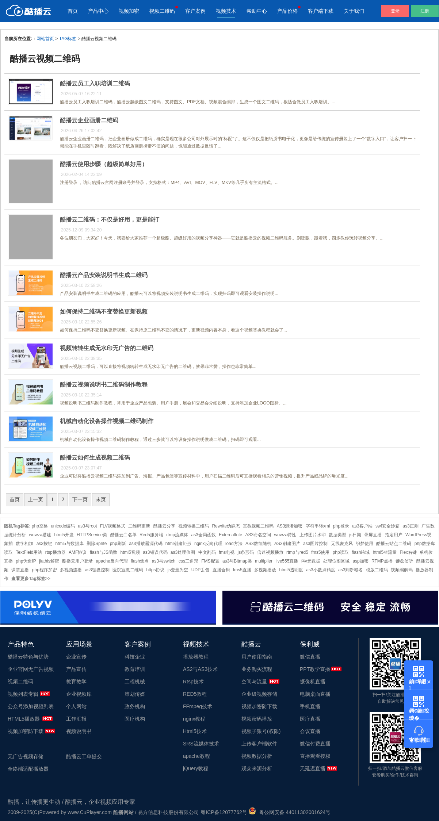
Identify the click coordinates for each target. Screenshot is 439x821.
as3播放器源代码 (145, 543)
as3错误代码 (155, 552)
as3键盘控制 (97, 569)
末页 (101, 499)
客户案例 (195, 11)
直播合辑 (221, 569)
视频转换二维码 (193, 526)
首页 (73, 11)
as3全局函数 (203, 534)
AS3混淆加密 (290, 526)
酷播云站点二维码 (393, 543)
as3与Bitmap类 (237, 561)
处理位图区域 (336, 561)
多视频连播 (71, 569)
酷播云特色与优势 (28, 657)
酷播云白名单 (123, 534)
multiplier (263, 561)
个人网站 (76, 706)
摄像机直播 (312, 681)
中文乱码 (207, 552)
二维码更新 (139, 526)
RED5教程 (195, 694)
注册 (424, 11)
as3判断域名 (350, 569)
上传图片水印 (312, 534)
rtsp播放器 (55, 552)
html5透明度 (291, 569)
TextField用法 (29, 552)
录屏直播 (373, 534)
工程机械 (135, 681)
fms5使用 (320, 552)
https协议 (155, 569)
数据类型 (337, 534)
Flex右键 (408, 552)
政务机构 (135, 706)
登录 (395, 11)
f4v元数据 (310, 561)
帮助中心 (257, 11)
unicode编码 (63, 526)
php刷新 (118, 543)
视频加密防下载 (25, 731)
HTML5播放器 (24, 719)
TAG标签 (68, 38)
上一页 (35, 499)
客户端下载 (320, 11)
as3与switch (164, 561)
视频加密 (129, 11)
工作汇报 (76, 719)
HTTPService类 (92, 534)
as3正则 (410, 526)
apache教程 (196, 756)
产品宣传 (76, 669)
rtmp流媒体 (177, 534)
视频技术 (226, 11)
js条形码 (246, 552)
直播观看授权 (315, 756)
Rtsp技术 (193, 681)
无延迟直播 (312, 768)
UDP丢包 (200, 569)
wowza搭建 (40, 534)
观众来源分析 (256, 768)
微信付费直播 (315, 744)
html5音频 (130, 552)
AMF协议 (78, 552)
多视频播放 (265, 569)
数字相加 (24, 543)
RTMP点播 (382, 561)
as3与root (87, 526)
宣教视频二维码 (258, 526)
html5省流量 (385, 552)
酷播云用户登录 (77, 561)
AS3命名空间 (258, 534)
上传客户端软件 (259, 744)
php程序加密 (44, 569)
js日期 (355, 534)
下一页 (80, 499)
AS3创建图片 (287, 543)
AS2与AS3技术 (200, 669)
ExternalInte (230, 534)
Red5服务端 (151, 534)
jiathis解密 (49, 561)
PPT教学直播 (315, 669)
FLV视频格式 (112, 526)
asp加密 (360, 561)
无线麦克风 (342, 543)
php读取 (341, 552)
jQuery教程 (195, 768)
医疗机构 (135, 719)
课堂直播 (20, 569)
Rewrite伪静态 (226, 526)
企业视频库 (79, 694)
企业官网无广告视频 (31, 669)
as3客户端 (362, 526)
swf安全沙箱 (387, 526)
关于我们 (354, 11)
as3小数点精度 (320, 569)
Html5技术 (195, 731)
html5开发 (63, 534)
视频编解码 (402, 569)
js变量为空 (178, 569)
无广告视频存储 (25, 756)
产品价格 (287, 11)
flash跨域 (361, 552)
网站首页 (45, 38)
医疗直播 (310, 719)
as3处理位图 (183, 552)
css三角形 (188, 561)
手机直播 (310, 706)
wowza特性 (285, 534)
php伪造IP (26, 561)
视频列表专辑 (23, 694)
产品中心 (98, 11)
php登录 (341, 526)
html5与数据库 (69, 543)
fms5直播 (242, 569)
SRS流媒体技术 (201, 744)
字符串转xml (318, 526)
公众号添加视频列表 (31, 706)
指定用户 (393, 534)
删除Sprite (97, 543)
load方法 (234, 543)
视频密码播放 (256, 719)
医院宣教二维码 (127, 569)
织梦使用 (364, 543)
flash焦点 (140, 561)
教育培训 (135, 669)
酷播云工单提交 (84, 756)
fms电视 (226, 552)
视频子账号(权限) (260, 731)
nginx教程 (194, 719)
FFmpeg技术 (197, 706)
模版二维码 (377, 569)
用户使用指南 (256, 657)
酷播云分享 (164, 526)
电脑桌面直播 (315, 694)
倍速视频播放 (270, 552)
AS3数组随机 (258, 543)
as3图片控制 (315, 543)
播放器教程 (196, 657)
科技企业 (135, 657)
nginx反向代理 (208, 543)
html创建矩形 (178, 543)
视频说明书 (79, 731)
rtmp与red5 (297, 552)
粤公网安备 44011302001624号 (290, 812)
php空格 (40, 526)
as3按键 (44, 543)
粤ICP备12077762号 (224, 812)
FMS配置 (210, 561)
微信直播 (310, 657)
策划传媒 (135, 694)
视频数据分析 (256, 756)
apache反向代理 (111, 561)
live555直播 (286, 561)
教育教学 (76, 681)
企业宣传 (76, 657)
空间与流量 (254, 681)
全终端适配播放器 (28, 769)
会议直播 (310, 731)
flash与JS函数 (103, 552)
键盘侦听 (404, 561)
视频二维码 (162, 11)
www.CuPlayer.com (90, 812)
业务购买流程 (256, 669)
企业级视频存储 (259, 694)
